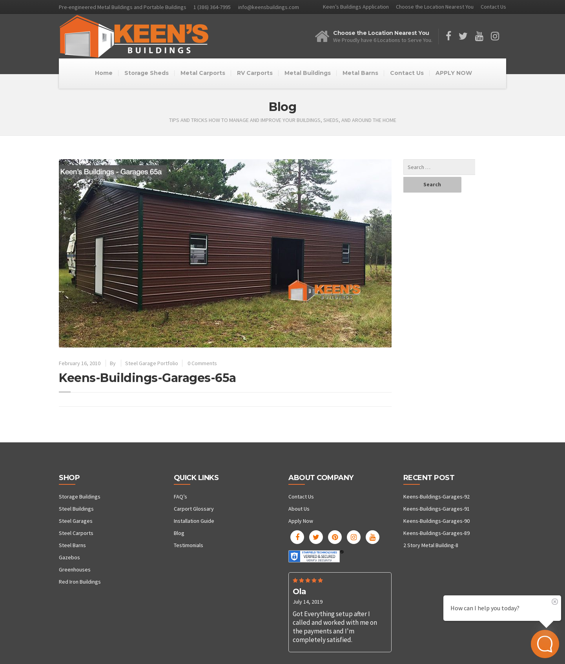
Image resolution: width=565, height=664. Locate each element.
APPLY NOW (454, 72)
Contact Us (493, 6)
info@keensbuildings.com (268, 7)
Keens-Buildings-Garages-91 (436, 508)
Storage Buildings (79, 496)
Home (104, 72)
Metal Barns (360, 72)
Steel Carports (76, 533)
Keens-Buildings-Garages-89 (436, 533)
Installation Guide (194, 520)
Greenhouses (75, 569)
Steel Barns (72, 545)
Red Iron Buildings (80, 581)
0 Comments (202, 363)
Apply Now (300, 520)
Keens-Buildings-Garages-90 (436, 520)
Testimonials (188, 545)
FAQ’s (180, 496)
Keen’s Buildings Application (356, 6)
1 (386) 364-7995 (212, 7)
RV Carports (255, 72)
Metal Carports (202, 72)
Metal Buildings (307, 72)
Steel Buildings (76, 508)
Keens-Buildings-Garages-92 (436, 496)
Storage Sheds (146, 72)
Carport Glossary (194, 508)
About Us (299, 508)
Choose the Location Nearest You (435, 6)
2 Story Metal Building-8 (430, 545)
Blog (179, 533)
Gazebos (69, 557)
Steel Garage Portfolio (151, 363)
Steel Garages (76, 520)
